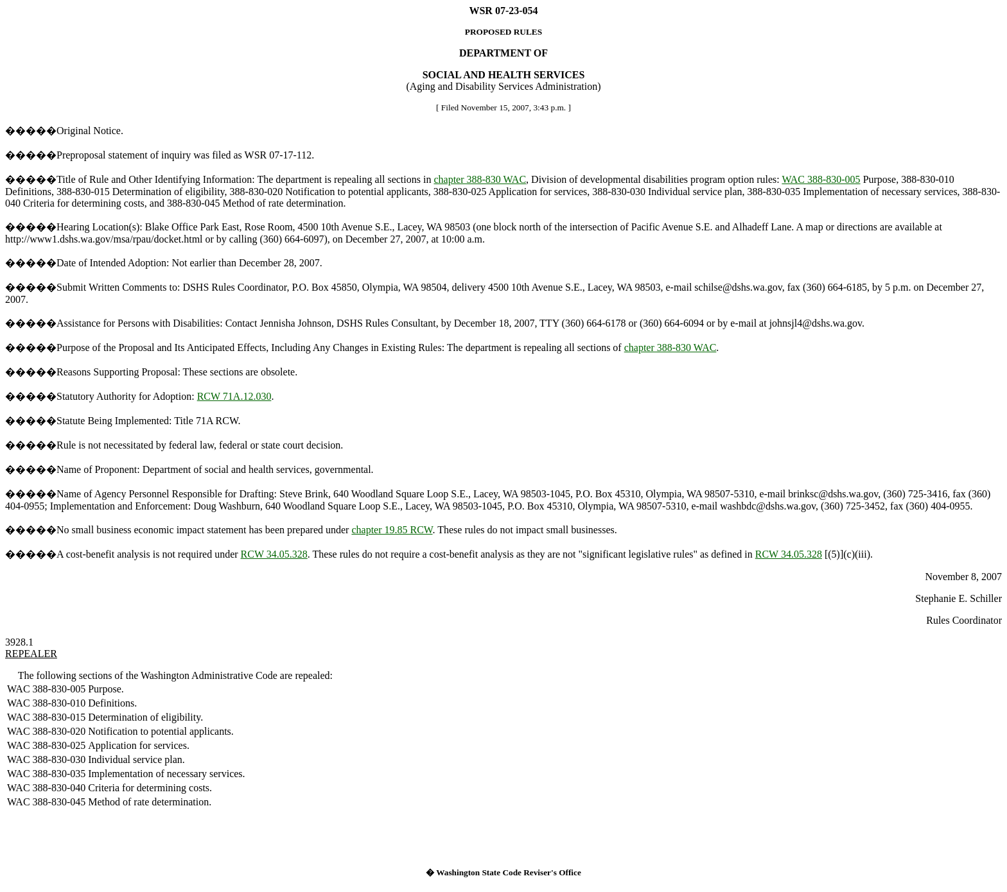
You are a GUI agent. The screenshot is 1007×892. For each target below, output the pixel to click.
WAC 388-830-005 (821, 179)
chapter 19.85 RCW (391, 529)
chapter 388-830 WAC (479, 179)
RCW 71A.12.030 (234, 396)
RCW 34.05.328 (274, 554)
